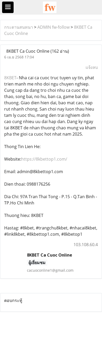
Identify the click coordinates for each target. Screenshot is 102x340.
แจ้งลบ (92, 67)
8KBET (10, 78)
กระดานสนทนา (18, 27)
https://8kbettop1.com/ (44, 159)
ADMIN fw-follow (53, 27)
